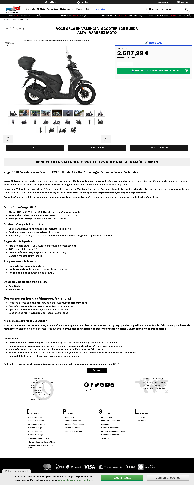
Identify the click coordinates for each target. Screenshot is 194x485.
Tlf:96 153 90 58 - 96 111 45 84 (154, 389)
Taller (52, 2)
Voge (15, 20)
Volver (97, 370)
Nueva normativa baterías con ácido (40, 447)
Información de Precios (74, 424)
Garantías (105, 424)
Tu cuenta (164, 2)
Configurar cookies (168, 477)
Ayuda (84, 2)
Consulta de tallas (35, 431)
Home (7, 20)
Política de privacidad (73, 431)
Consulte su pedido (36, 421)
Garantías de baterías (110, 435)
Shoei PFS (105, 438)
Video (106, 139)
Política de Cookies (72, 428)
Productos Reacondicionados (113, 431)
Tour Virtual (142, 424)
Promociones (106, 417)
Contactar (141, 421)
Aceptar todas (122, 477)
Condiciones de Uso (73, 421)
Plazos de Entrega (35, 435)
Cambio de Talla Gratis (110, 428)
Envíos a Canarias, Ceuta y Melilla (41, 442)
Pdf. (8, 139)
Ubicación (141, 417)
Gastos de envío (35, 417)
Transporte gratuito (36, 424)
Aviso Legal (69, 417)
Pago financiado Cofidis (110, 421)
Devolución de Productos (38, 438)
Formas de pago (35, 428)
